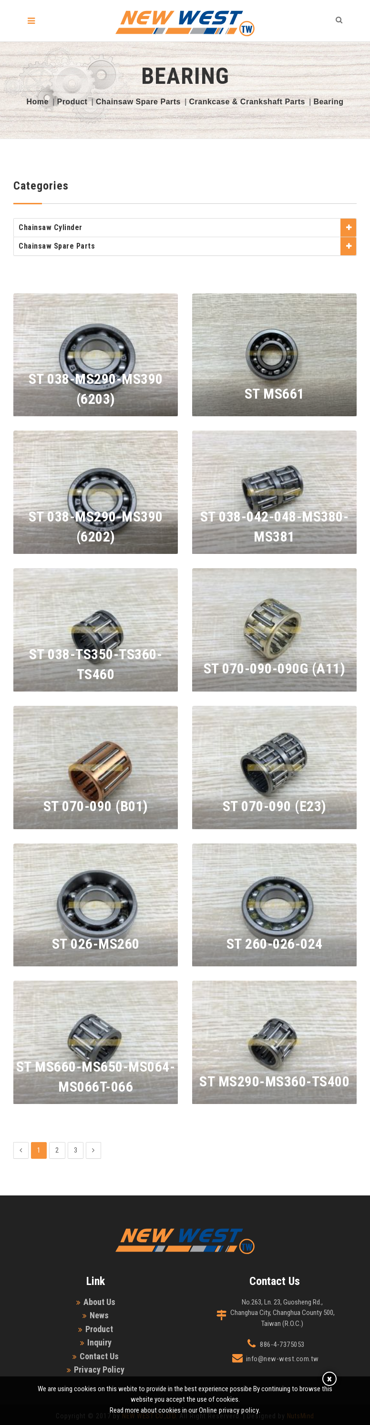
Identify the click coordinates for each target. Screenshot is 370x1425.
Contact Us (99, 1356)
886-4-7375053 (282, 1344)
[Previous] (21, 1150)
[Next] (93, 1150)
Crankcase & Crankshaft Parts (247, 102)
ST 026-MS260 (96, 943)
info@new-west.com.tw (282, 1359)
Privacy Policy (99, 1370)
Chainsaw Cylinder (50, 227)
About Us (99, 1302)
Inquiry (99, 1342)
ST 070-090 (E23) (275, 806)
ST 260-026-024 (274, 943)
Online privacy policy (229, 1410)
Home (38, 102)
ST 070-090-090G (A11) (275, 668)
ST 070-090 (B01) (95, 806)
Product (72, 102)
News (99, 1315)
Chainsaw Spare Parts (138, 102)
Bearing (328, 102)
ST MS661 (275, 393)
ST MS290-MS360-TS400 (274, 1081)
